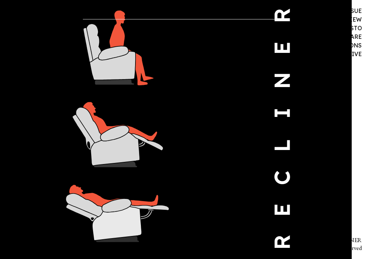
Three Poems (168, 50)
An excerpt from (129, 57)
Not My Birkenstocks (109, 65)
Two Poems (137, 50)
